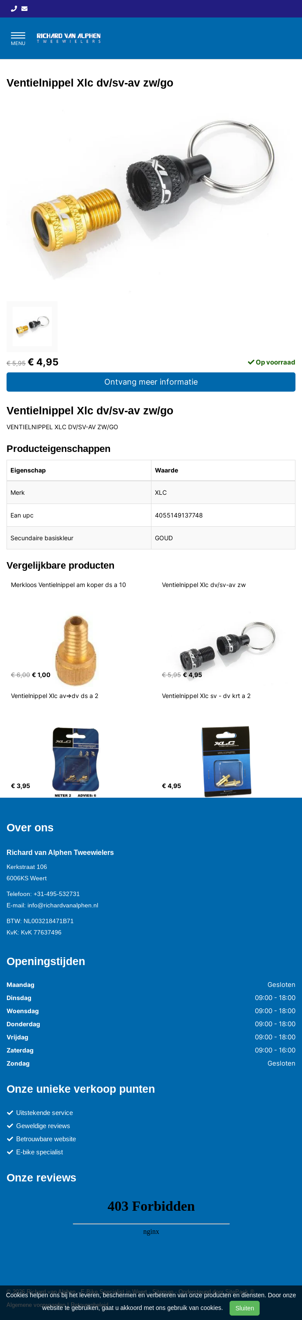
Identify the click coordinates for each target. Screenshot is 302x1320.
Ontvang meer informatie (151, 381)
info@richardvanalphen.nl (62, 905)
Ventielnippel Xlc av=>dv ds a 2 (54, 695)
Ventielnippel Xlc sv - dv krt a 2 (206, 695)
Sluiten (244, 1308)
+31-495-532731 (57, 893)
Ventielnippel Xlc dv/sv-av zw (204, 584)
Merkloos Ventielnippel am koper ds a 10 (68, 584)
